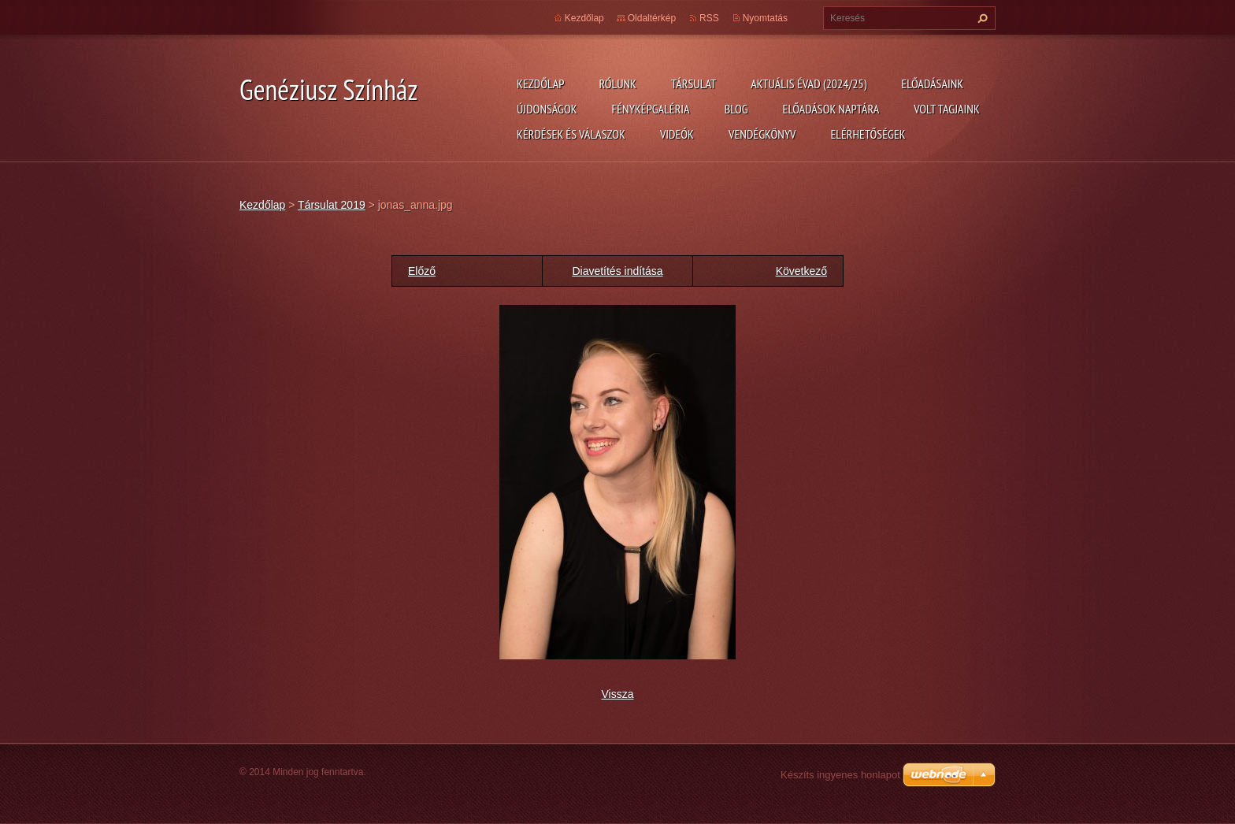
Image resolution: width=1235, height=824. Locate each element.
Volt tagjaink (947, 109)
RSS (709, 18)
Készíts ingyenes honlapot (840, 775)
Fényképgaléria (651, 109)
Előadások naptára (831, 109)
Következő (801, 271)
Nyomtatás (765, 18)
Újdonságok (547, 109)
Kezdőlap (540, 83)
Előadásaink (932, 83)
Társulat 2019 (331, 205)
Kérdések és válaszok (571, 134)
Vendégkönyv (762, 134)
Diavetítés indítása (617, 271)
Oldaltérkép (652, 18)
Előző (422, 271)
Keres (980, 18)
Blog (736, 109)
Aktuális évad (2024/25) (808, 83)
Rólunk (617, 83)
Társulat (693, 83)
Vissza (618, 694)
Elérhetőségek (868, 134)
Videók (677, 134)
